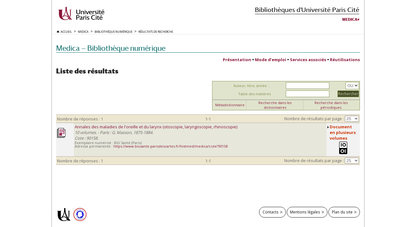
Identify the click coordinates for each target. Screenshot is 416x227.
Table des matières (254, 93)
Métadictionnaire (230, 104)
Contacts (271, 211)
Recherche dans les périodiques (331, 105)
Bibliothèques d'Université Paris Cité (307, 9)
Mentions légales (305, 211)
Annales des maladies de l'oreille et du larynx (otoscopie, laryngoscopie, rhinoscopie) (156, 127)
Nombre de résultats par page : (314, 118)
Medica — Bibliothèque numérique (110, 48)
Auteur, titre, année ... (252, 85)
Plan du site (342, 211)
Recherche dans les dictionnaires (275, 105)
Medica (349, 19)
